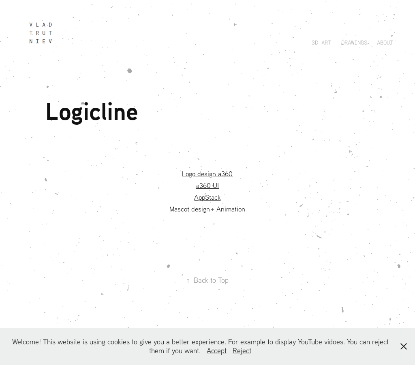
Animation (230, 209)
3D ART (321, 42)
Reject (242, 350)
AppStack (207, 197)
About (385, 42)
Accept (217, 350)
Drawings (354, 42)
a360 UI (207, 185)
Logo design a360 (207, 173)
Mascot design (189, 209)
